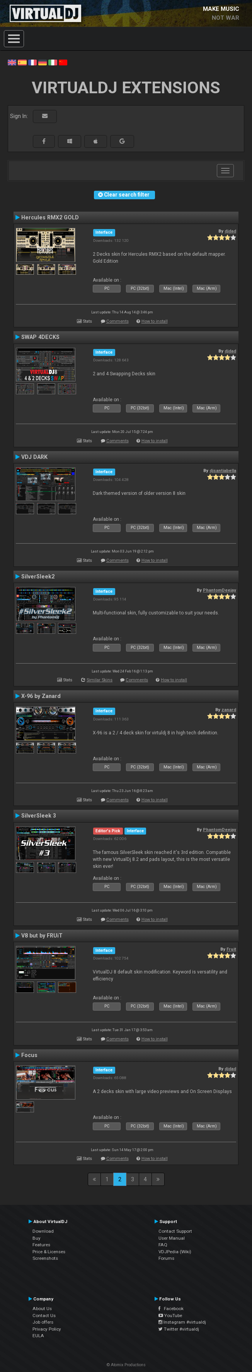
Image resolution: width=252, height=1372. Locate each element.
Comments (117, 321)
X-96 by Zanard (41, 696)
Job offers (42, 1322)
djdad (230, 231)
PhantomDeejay (219, 590)
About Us (42, 1308)
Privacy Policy (46, 1329)
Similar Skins (99, 680)
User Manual (171, 1238)
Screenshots (45, 1258)
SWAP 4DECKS (40, 337)
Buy (36, 1238)
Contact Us (44, 1315)
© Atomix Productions (126, 1364)
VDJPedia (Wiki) (174, 1251)
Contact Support (175, 1231)
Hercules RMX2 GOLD (50, 217)
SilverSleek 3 (38, 816)
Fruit (231, 949)
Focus (29, 1055)
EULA (38, 1335)
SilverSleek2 (37, 576)
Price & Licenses (48, 1251)
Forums (166, 1258)
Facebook (171, 1308)
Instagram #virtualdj (182, 1322)
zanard (228, 709)
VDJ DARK (34, 457)
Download (43, 1231)
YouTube (170, 1315)
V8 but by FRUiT (42, 935)
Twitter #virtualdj (178, 1329)
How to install (154, 321)
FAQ (162, 1244)
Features (41, 1244)
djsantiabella (222, 470)
